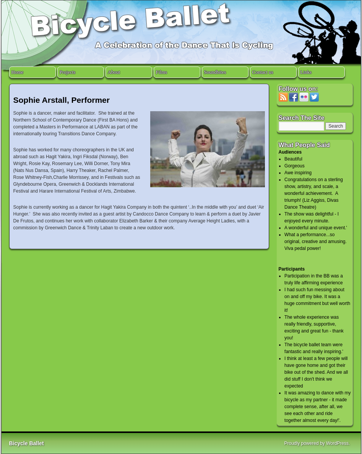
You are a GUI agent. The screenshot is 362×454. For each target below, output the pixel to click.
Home (17, 72)
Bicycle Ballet (26, 443)
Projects (68, 72)
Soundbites (215, 72)
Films (161, 72)
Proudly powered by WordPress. (317, 443)
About (114, 72)
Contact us (262, 72)
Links (306, 72)
